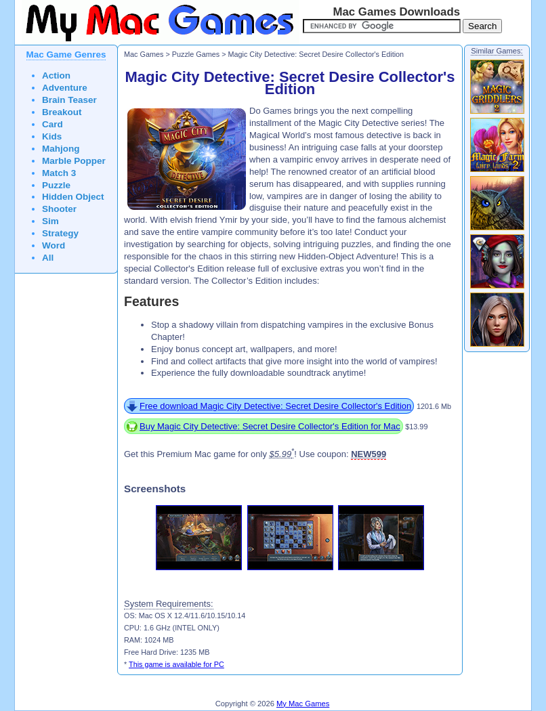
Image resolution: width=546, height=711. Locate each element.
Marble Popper (74, 161)
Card (52, 124)
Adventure (64, 88)
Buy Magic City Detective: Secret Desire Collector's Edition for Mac (270, 426)
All (48, 258)
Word (53, 245)
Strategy (60, 233)
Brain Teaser (69, 100)
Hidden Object (73, 197)
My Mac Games (302, 703)
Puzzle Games (195, 54)
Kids (52, 136)
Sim (50, 221)
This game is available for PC (176, 664)
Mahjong (61, 149)
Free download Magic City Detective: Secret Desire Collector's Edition (275, 406)
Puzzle (56, 185)
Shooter (59, 209)
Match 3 (59, 173)
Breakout (62, 112)
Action (56, 75)
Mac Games (143, 54)
